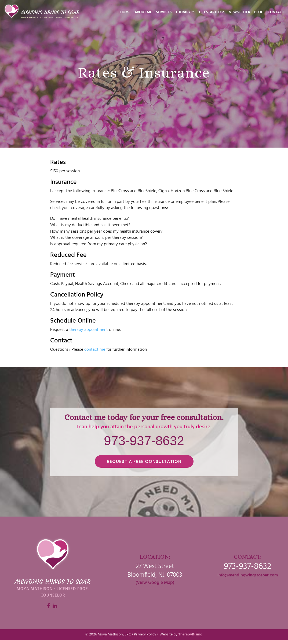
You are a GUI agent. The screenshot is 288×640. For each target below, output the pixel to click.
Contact (276, 12)
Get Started (210, 12)
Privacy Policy (145, 634)
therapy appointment (88, 329)
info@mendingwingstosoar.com (247, 575)
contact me (94, 349)
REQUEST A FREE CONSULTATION (144, 461)
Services (164, 12)
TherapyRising (190, 634)
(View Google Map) (155, 582)
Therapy (183, 12)
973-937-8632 (144, 441)
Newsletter (239, 12)
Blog (259, 12)
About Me (143, 12)
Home (125, 12)
